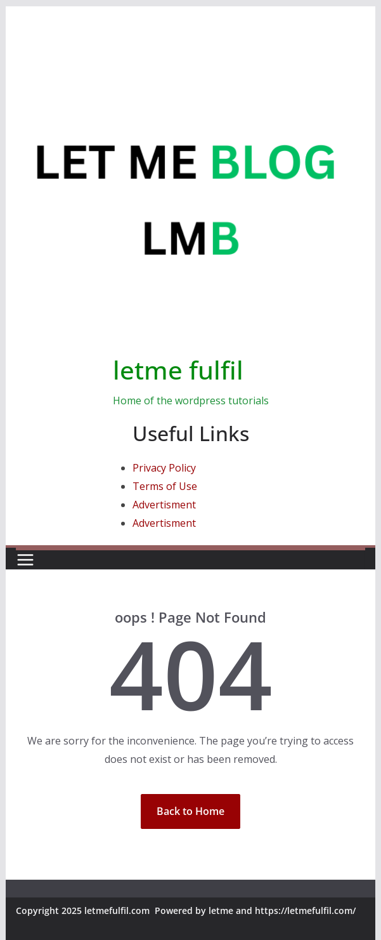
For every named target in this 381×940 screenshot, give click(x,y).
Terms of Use (164, 486)
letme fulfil (178, 369)
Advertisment (164, 505)
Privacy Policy (164, 468)
